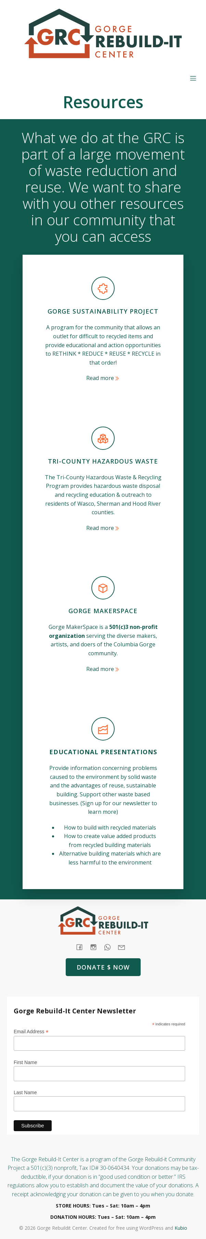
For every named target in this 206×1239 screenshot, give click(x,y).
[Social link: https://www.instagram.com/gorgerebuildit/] (96, 947)
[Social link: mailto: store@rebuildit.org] (124, 947)
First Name (25, 1062)
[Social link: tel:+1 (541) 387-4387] (110, 947)
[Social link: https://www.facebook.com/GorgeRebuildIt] (82, 947)
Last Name (25, 1092)
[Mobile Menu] (193, 78)
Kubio (181, 1228)
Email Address (31, 1031)
